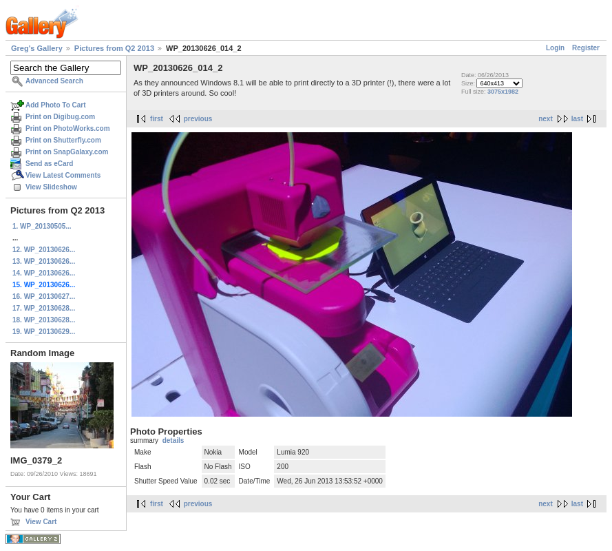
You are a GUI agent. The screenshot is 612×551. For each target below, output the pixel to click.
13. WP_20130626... (43, 261)
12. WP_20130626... (43, 249)
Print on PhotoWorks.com (67, 128)
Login (555, 48)
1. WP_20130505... (42, 226)
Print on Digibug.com (60, 117)
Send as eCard (49, 163)
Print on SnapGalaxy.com (66, 152)
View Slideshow (51, 187)
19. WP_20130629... (43, 331)
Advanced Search (54, 81)
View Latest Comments (63, 175)
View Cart (40, 522)
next (545, 119)
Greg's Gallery (37, 48)
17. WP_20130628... (43, 308)
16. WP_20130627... (43, 296)
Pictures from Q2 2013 (114, 48)
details (173, 440)
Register (586, 48)
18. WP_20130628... (43, 320)
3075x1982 (502, 91)
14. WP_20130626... (43, 273)
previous (198, 119)
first (156, 119)
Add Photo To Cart (55, 105)
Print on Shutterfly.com (63, 140)
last (577, 119)
